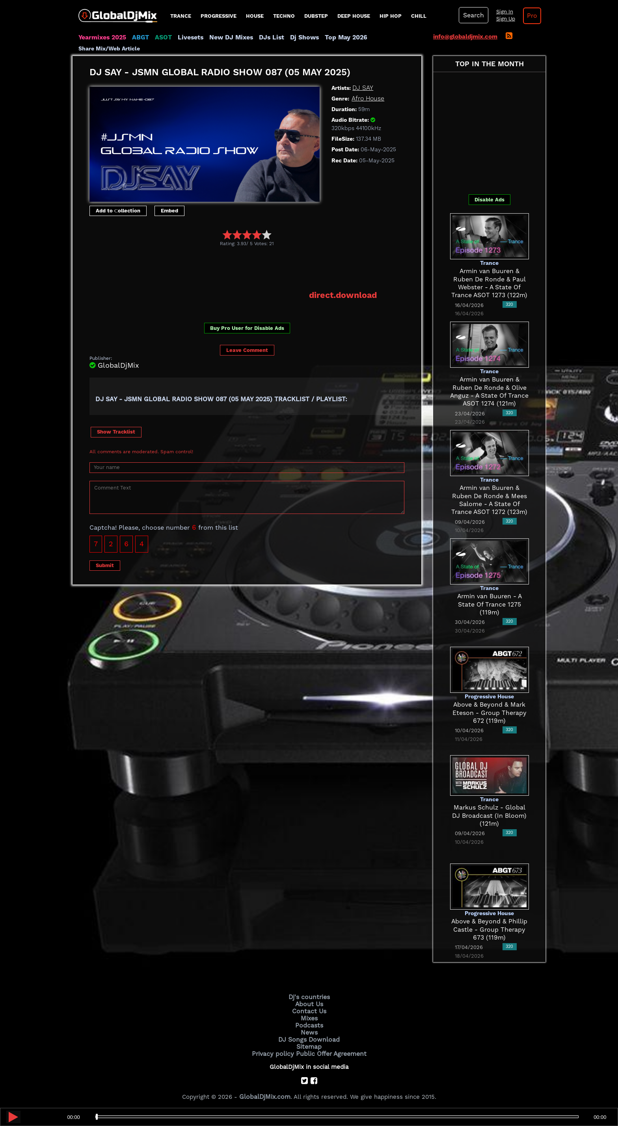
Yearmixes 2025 (101, 37)
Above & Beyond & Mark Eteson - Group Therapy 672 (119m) (489, 712)
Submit (105, 565)
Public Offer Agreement (329, 1049)
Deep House (353, 16)
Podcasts (309, 1023)
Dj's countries (309, 996)
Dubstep (316, 16)
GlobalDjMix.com (265, 1092)
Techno (284, 16)
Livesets (187, 37)
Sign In (502, 12)
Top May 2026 (335, 37)
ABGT (138, 37)
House (255, 16)
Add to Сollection (118, 211)
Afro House (367, 98)
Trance (180, 16)
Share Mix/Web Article (109, 48)
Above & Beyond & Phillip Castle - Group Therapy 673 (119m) (489, 929)
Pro (529, 15)
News (309, 1030)
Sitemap (309, 1043)
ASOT (161, 37)
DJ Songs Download (309, 1036)
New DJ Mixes (226, 37)
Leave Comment (247, 349)
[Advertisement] (232, 268)
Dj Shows (295, 37)
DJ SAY (362, 87)
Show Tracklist (116, 431)
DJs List (264, 37)
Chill (418, 16)
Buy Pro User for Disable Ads (247, 328)
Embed (169, 211)
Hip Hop (391, 16)
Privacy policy (274, 1049)
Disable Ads (489, 200)
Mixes (309, 1016)
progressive (218, 16)
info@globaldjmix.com (465, 36)
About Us (309, 1003)
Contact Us (309, 1010)
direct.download (344, 295)
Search (472, 15)
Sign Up (503, 19)
